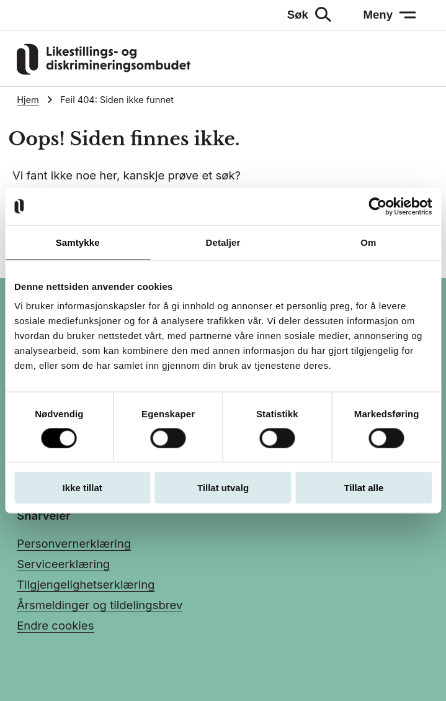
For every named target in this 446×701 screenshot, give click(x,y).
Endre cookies (55, 625)
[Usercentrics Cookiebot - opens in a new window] (377, 206)
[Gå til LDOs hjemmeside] (103, 71)
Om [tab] (368, 242)
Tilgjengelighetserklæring (85, 584)
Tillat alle (363, 487)
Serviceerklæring (63, 564)
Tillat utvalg (223, 487)
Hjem (28, 100)
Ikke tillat (82, 487)
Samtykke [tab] (78, 242)
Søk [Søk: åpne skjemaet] (297, 14)
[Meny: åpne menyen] (389, 15)
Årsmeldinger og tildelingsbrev (99, 605)
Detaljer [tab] (223, 242)
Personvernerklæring (74, 543)
